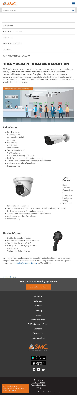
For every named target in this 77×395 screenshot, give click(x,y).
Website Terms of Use (38, 385)
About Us (8, 25)
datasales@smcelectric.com (25, 263)
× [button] (28, 385)
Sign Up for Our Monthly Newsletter (38, 281)
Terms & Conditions (38, 382)
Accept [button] (14, 390)
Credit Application (12, 31)
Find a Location (38, 338)
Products (38, 296)
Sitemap (38, 388)
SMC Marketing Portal (38, 324)
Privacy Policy (38, 380)
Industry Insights (12, 43)
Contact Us (38, 333)
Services (38, 305)
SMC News (8, 37)
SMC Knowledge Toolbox (16, 56)
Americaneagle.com (66, 392)
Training (7, 49)
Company (38, 328)
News (38, 315)
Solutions (38, 301)
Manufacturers (38, 319)
